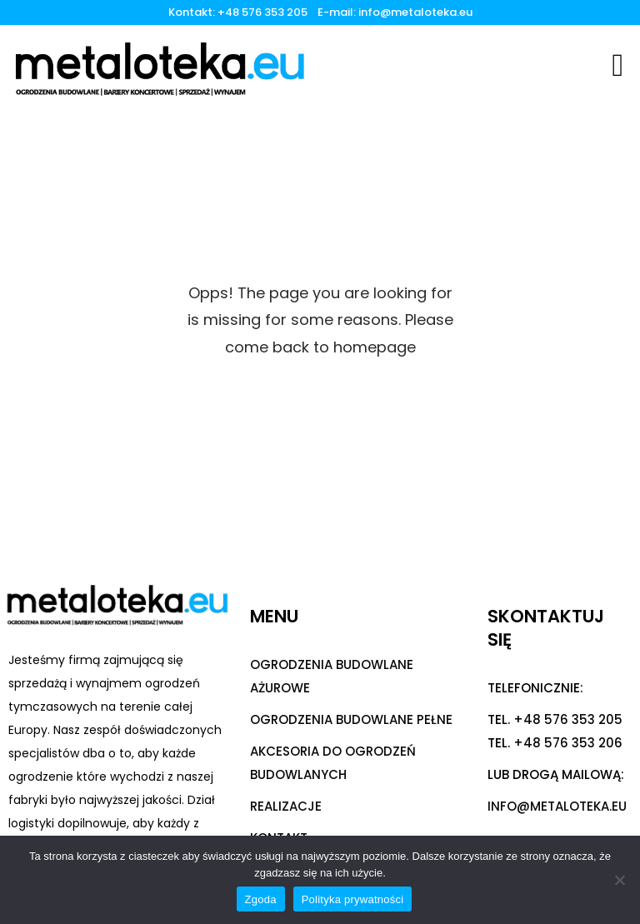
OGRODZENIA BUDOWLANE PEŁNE (351, 719)
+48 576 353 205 (265, 12)
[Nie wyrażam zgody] (619, 880)
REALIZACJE (286, 806)
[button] (618, 64)
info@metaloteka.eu (415, 12)
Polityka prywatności (353, 899)
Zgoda (261, 899)
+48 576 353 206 (567, 743)
